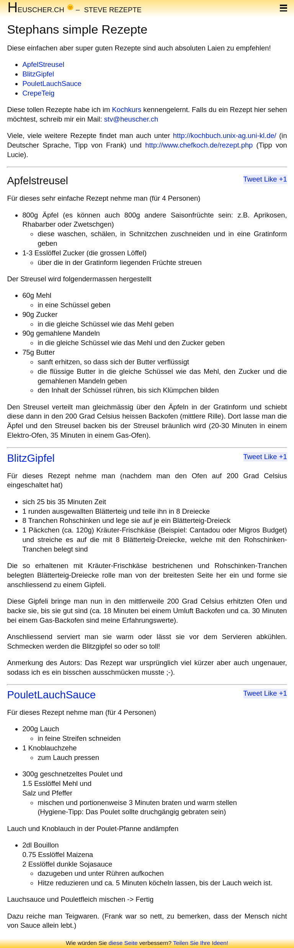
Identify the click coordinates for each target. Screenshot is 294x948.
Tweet (252, 179)
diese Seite (123, 943)
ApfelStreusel (43, 64)
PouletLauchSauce (51, 84)
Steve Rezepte (113, 9)
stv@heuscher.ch (131, 119)
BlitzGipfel (38, 74)
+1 (283, 179)
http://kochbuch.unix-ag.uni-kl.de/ (224, 135)
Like (270, 179)
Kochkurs (126, 110)
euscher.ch (35, 9)
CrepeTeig (38, 93)
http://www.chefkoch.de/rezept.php (199, 145)
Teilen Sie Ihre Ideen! (200, 943)
